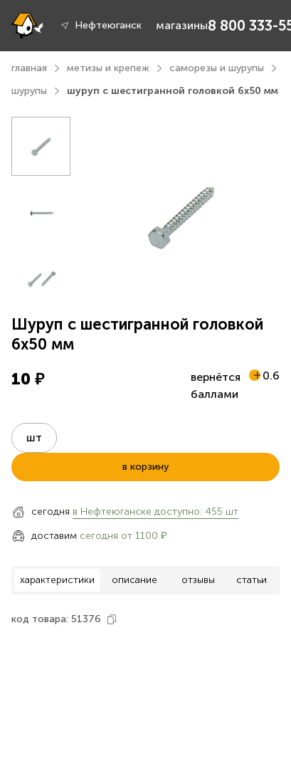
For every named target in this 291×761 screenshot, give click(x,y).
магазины (182, 25)
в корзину (145, 467)
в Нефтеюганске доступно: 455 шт (155, 511)
